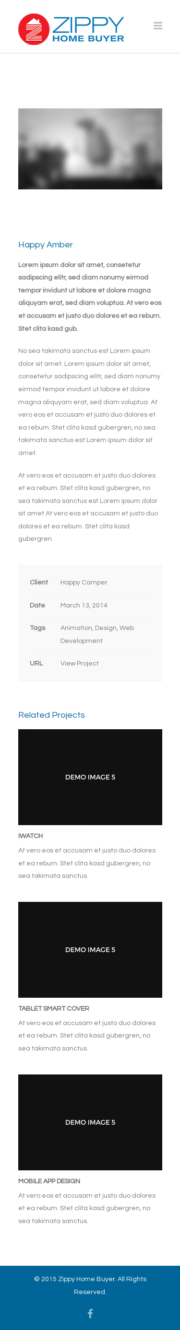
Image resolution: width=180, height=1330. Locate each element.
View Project (79, 663)
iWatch (30, 836)
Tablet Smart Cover (53, 1008)
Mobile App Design (49, 1181)
